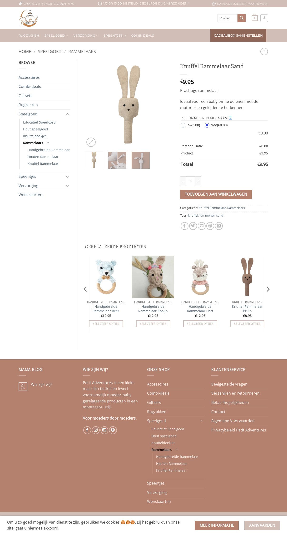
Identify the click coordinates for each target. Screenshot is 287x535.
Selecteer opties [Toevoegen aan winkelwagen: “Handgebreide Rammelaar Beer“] (106, 324)
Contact (218, 411)
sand (219, 215)
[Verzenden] (242, 18)
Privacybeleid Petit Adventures (238, 430)
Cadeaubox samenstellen (238, 35)
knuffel (193, 215)
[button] (255, 18)
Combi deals (142, 35)
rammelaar (207, 215)
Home (25, 51)
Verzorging (86, 36)
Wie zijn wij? (41, 384)
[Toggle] (67, 114)
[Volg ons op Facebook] (87, 430)
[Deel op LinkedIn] (219, 226)
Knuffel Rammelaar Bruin (247, 308)
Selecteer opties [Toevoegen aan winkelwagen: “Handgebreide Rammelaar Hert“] (200, 324)
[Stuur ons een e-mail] (104, 430)
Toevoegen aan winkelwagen (216, 194)
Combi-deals (30, 86)
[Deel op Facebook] (184, 226)
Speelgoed (56, 36)
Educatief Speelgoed (39, 122)
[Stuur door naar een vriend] (202, 226)
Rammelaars (82, 51)
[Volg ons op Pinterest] (113, 430)
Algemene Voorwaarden (233, 420)
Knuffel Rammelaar (43, 163)
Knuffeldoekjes (35, 136)
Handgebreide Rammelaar (49, 150)
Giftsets (25, 95)
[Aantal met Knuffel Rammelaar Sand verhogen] (198, 181)
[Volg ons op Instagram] (96, 430)
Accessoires (29, 77)
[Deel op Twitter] (193, 226)
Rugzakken (29, 35)
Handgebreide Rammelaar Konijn (153, 308)
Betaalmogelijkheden (230, 402)
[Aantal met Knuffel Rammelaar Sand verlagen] (183, 181)
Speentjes (115, 36)
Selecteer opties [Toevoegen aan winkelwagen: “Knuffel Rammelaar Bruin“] (247, 324)
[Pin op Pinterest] (210, 226)
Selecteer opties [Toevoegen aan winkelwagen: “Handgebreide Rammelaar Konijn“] (153, 324)
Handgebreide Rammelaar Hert (200, 308)
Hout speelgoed (35, 129)
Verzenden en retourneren (235, 393)
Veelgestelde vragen (229, 384)
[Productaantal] (190, 181)
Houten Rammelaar (43, 156)
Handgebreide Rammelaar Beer (106, 308)
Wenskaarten (30, 194)
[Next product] (264, 51)
